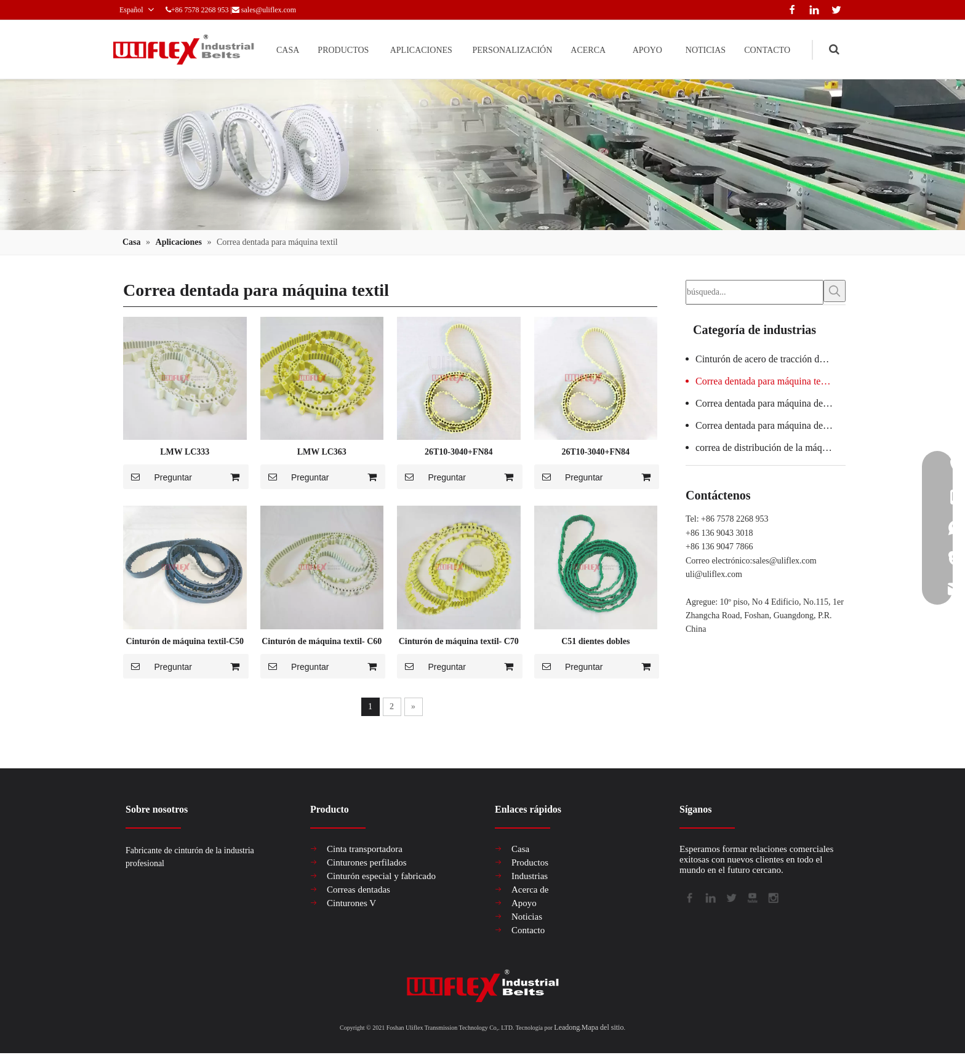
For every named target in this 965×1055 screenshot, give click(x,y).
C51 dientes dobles (595, 642)
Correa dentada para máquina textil (764, 381)
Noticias (526, 917)
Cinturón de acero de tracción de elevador (770, 359)
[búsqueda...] (754, 293)
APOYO (622, 49)
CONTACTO (760, 49)
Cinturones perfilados (367, 863)
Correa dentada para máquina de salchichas (770, 404)
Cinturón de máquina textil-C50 (185, 642)
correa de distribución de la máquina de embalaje (770, 448)
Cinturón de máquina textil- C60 (322, 642)
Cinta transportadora (364, 849)
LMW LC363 (321, 452)
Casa (520, 849)
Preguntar (157, 477)
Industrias (529, 877)
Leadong (567, 1028)
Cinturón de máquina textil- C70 (459, 642)
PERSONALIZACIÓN (470, 49)
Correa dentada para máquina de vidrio (770, 426)
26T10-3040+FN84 (459, 452)
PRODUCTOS (276, 49)
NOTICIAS (687, 49)
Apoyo (524, 904)
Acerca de (529, 890)
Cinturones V (351, 904)
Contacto (528, 931)
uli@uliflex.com (714, 574)
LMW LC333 (184, 452)
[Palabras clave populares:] (834, 292)
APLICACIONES (365, 49)
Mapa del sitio (603, 1028)
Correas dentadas (358, 890)
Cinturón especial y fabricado (381, 877)
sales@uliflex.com (302, 9)
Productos (529, 863)
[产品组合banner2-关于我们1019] (482, 155)
